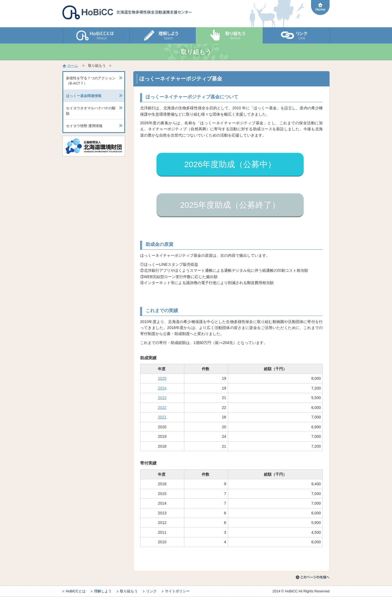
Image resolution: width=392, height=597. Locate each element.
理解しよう (103, 591)
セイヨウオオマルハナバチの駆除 (91, 111)
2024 (162, 388)
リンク (151, 591)
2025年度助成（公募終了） (230, 204)
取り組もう (129, 591)
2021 (162, 417)
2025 (162, 378)
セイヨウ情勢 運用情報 (84, 126)
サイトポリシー (177, 591)
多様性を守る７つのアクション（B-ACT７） (91, 81)
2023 (162, 398)
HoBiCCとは (76, 591)
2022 (162, 407)
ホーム (72, 66)
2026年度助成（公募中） (230, 164)
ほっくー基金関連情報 (83, 96)
